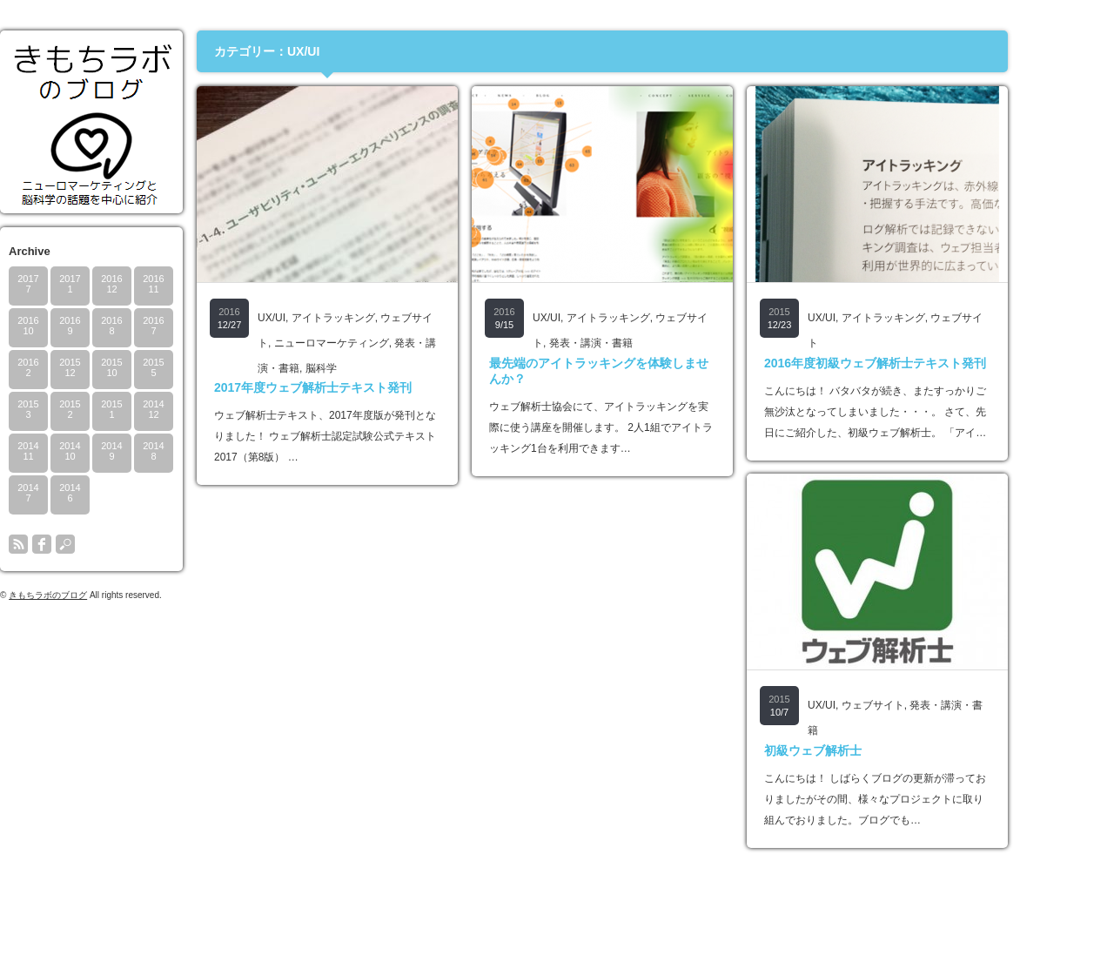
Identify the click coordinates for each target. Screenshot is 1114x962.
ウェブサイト (922, 705)
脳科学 (370, 368)
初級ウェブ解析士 (862, 750)
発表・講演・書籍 (640, 343)
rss (67, 544)
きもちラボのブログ (97, 595)
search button (114, 544)
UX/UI (321, 318)
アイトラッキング (383, 318)
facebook (91, 544)
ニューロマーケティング (381, 343)
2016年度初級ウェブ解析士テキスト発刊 (925, 363)
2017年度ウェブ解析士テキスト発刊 (362, 387)
